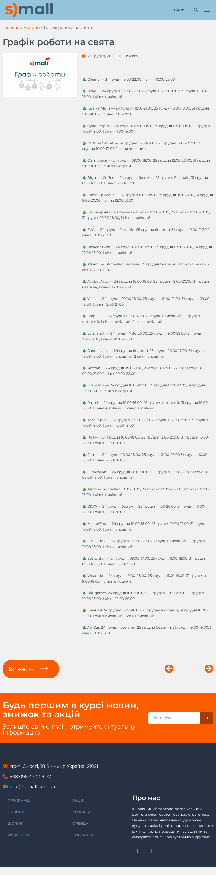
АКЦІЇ (77, 800)
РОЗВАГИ (81, 812)
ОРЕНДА (80, 823)
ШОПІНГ (15, 823)
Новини (31, 27)
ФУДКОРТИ (18, 835)
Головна (11, 27)
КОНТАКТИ (82, 835)
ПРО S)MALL (19, 800)
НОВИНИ (16, 812)
